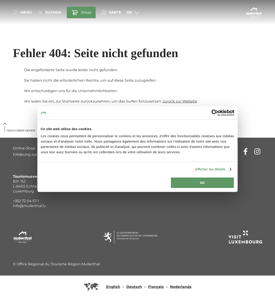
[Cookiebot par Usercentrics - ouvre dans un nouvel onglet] (214, 112)
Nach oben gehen (21, 130)
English (113, 287)
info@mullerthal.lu (29, 206)
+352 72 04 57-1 (26, 201)
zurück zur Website (180, 101)
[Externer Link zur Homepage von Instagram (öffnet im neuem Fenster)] (257, 151)
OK (202, 183)
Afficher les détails (210, 169)
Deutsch (134, 287)
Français (156, 287)
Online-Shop (24, 148)
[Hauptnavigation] (22, 12)
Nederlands (181, 287)
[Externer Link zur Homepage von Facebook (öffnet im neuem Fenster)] (245, 151)
